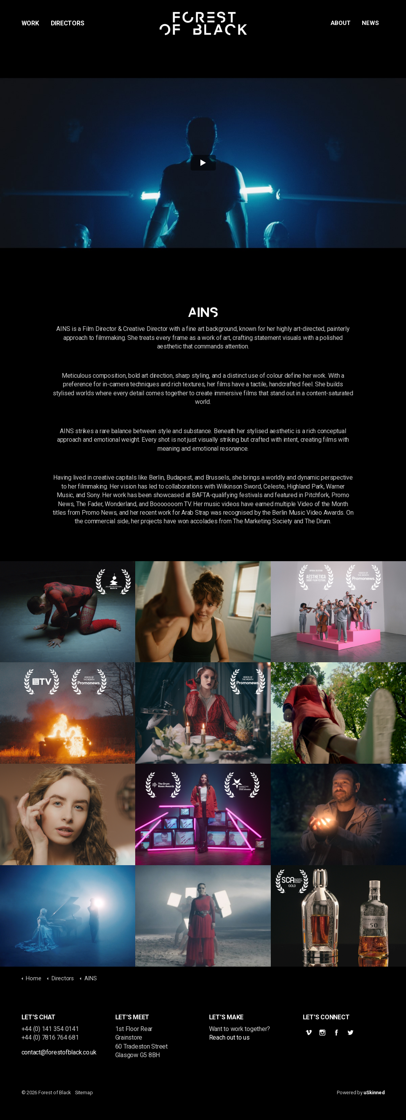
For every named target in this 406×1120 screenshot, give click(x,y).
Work (30, 23)
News (370, 23)
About (341, 23)
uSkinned (374, 1092)
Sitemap (84, 1092)
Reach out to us (229, 1037)
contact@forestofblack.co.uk (59, 1052)
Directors (67, 23)
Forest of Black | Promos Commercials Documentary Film (203, 23)
